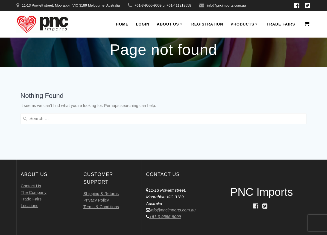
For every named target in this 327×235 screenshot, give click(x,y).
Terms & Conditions (101, 206)
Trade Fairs (281, 24)
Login (142, 24)
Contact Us (31, 185)
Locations (29, 205)
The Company (33, 192)
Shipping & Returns (101, 193)
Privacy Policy (96, 200)
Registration (207, 24)
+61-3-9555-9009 (165, 216)
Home (122, 24)
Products (243, 24)
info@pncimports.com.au (172, 210)
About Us (168, 24)
